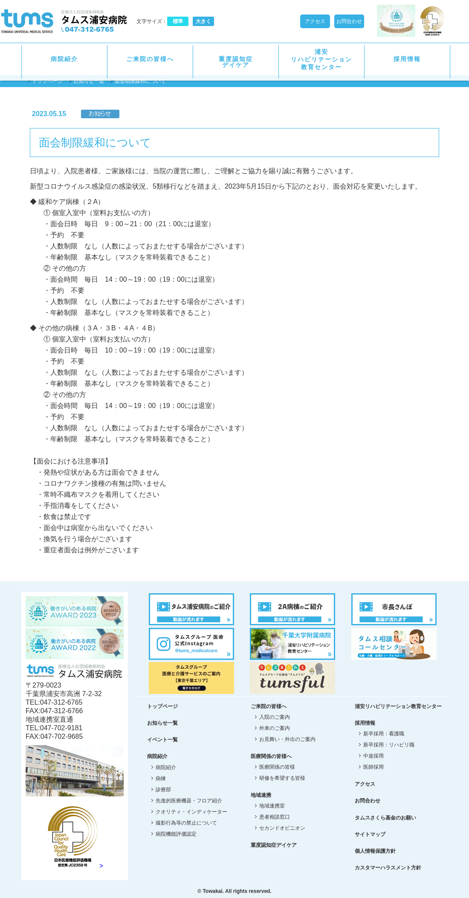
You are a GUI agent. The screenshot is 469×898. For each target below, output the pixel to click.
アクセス (315, 21)
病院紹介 (64, 58)
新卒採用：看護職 (383, 734)
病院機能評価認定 (176, 834)
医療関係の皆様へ (271, 756)
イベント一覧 (162, 740)
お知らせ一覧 (88, 81)
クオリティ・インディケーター (191, 812)
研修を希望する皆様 (282, 778)
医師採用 (373, 767)
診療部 (163, 790)
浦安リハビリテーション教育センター (321, 59)
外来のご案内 (274, 728)
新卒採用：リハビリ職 (388, 745)
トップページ (47, 81)
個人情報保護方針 (375, 851)
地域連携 (261, 795)
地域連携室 (272, 806)
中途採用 (373, 756)
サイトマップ (370, 834)
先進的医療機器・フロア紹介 (189, 801)
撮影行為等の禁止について (186, 823)
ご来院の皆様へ (150, 58)
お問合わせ (349, 21)
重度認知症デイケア (236, 61)
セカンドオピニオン (282, 828)
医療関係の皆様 (277, 767)
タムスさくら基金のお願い (385, 818)
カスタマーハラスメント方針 (388, 868)
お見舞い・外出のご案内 (287, 739)
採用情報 (407, 58)
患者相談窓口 (274, 817)
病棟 (161, 778)
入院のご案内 (274, 717)
